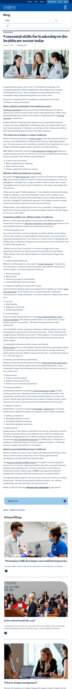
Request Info (52, 2)
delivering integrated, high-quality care (41, 223)
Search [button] (42, 2)
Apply (66, 2)
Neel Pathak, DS (22, 176)
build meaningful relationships (54, 362)
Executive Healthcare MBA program (21, 462)
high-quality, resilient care (43, 408)
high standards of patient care (44, 151)
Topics (7, 20)
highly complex (36, 138)
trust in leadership (45, 263)
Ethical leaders (9, 347)
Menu (65, 7)
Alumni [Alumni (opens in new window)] (30, 2)
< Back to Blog (8, 32)
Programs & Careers (17, 510)
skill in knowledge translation (26, 439)
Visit (59, 2)
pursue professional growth (44, 390)
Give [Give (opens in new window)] (36, 2)
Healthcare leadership (12, 110)
